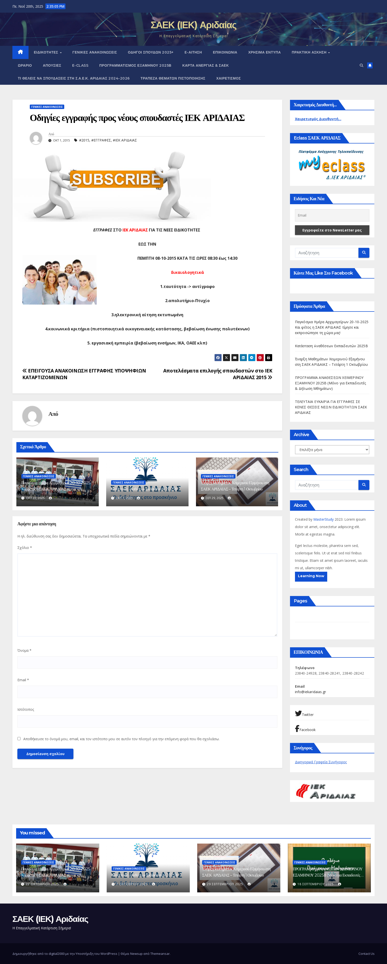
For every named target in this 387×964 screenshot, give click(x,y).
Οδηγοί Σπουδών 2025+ (151, 52)
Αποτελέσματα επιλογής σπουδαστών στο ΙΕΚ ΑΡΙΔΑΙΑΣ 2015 (217, 374)
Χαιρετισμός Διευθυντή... (318, 118)
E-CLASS (80, 65)
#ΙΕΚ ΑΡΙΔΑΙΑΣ (125, 140)
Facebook (305, 728)
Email (23, 680)
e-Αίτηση (193, 52)
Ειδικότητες (47, 52)
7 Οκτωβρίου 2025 (132, 884)
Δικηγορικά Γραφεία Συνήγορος (321, 762)
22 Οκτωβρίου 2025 (43, 884)
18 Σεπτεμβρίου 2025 (316, 884)
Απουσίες (52, 65)
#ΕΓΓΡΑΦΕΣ (101, 140)
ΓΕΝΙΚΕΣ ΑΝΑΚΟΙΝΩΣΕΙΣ (94, 52)
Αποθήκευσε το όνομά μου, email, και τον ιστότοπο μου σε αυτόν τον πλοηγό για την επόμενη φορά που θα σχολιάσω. (121, 739)
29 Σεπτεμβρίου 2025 (225, 884)
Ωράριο (25, 65)
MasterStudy (324, 519)
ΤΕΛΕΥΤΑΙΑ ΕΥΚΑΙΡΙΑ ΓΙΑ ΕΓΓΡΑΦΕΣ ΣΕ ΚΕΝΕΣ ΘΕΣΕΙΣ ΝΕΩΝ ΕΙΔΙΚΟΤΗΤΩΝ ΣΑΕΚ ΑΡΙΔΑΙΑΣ (331, 407)
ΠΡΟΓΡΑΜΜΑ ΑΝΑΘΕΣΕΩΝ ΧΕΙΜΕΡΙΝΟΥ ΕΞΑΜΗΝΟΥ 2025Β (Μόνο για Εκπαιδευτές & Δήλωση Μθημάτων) (330, 383)
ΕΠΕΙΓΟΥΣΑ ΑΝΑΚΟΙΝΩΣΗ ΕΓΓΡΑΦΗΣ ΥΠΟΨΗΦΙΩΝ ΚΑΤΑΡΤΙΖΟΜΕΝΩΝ (84, 374)
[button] (361, 65)
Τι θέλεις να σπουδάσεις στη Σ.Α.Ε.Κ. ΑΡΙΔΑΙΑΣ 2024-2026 (74, 78)
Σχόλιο (24, 547)
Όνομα (24, 650)
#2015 (84, 140)
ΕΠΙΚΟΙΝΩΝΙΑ (225, 52)
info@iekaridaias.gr (310, 691)
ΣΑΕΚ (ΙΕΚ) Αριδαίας (193, 25)
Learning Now (311, 576)
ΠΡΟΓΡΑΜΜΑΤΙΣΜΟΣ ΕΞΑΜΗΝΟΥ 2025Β (135, 65)
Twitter (304, 713)
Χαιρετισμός (228, 78)
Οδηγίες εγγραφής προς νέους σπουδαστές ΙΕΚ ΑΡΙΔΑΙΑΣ (137, 117)
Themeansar (160, 953)
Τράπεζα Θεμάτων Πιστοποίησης (173, 78)
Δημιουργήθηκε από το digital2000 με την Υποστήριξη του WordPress (65, 953)
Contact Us (366, 953)
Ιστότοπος (25, 709)
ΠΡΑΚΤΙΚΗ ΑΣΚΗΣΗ (310, 52)
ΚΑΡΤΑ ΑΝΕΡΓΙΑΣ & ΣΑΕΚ (205, 65)
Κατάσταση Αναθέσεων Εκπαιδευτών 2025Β (144, 489)
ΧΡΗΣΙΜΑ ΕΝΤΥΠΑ (264, 52)
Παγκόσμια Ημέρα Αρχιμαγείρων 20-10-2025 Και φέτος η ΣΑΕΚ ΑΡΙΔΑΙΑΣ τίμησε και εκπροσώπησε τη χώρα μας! (55, 489)
